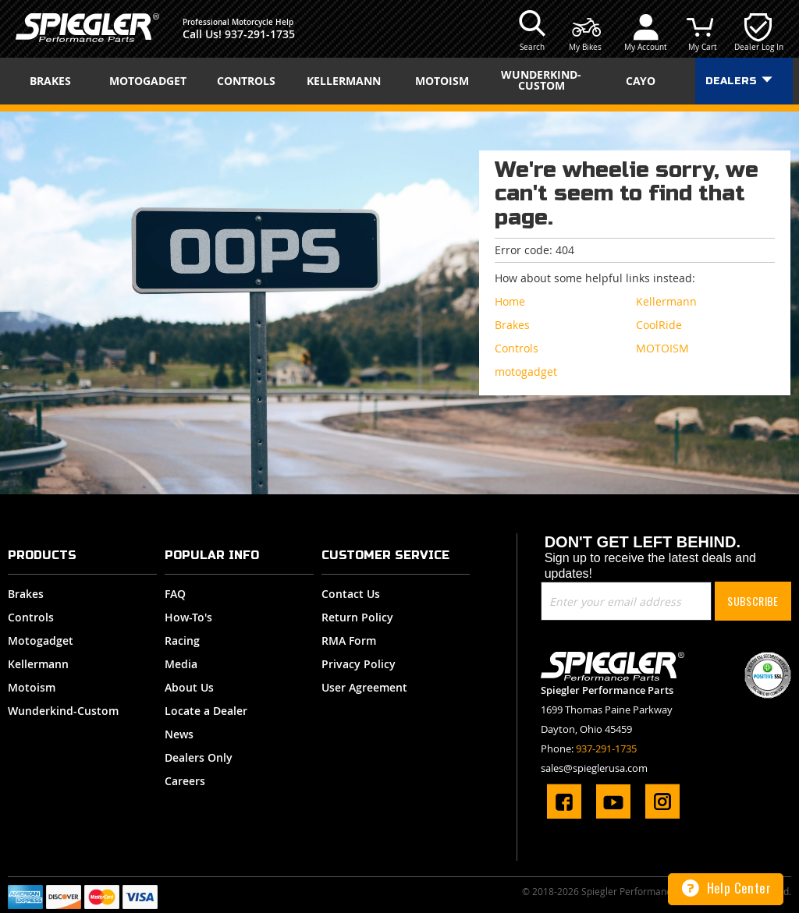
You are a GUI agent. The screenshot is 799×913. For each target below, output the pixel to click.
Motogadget (40, 640)
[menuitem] (55, 81)
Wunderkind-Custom (63, 710)
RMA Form (348, 640)
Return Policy (357, 617)
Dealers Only (199, 757)
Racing (182, 640)
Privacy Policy (358, 663)
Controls (31, 617)
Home (510, 301)
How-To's (188, 617)
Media (181, 663)
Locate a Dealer (206, 710)
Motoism (31, 687)
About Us (189, 687)
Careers (185, 780)
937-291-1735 (260, 34)
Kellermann (38, 663)
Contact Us (350, 593)
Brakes (26, 593)
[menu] (399, 81)
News (179, 734)
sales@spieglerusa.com (594, 768)
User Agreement (364, 687)
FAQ (175, 593)
